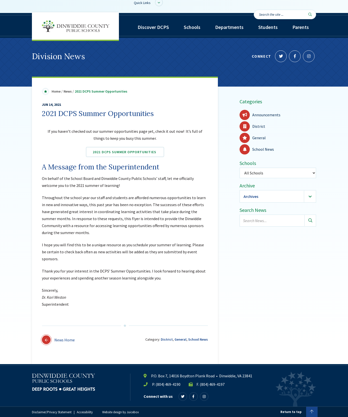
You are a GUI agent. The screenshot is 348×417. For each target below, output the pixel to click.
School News (198, 339)
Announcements (260, 114)
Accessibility (85, 412)
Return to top (299, 412)
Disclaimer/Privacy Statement (52, 412)
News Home (58, 339)
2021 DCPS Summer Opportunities (125, 152)
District (167, 339)
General (180, 339)
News (68, 91)
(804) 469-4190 (168, 384)
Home (56, 91)
